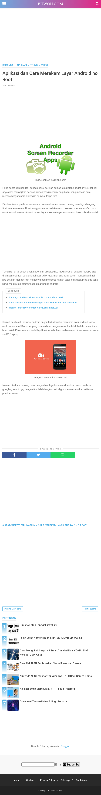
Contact (30, 780)
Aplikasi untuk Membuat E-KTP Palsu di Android (47, 688)
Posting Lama (90, 609)
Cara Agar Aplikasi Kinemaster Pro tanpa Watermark (36, 297)
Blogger (65, 746)
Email (58, 764)
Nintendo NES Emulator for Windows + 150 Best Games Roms (56, 676)
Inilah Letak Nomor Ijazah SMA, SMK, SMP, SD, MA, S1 (51, 637)
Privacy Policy (47, 780)
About (17, 780)
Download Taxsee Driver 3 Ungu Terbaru (43, 701)
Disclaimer (81, 780)
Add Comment (9, 85)
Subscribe (71, 764)
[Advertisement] (50, 36)
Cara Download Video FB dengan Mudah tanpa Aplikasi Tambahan (43, 302)
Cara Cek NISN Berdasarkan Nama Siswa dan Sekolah (51, 663)
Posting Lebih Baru (12, 609)
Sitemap (65, 780)
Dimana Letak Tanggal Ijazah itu (38, 625)
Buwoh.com (50, 4)
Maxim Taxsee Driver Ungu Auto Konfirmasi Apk (33, 307)
